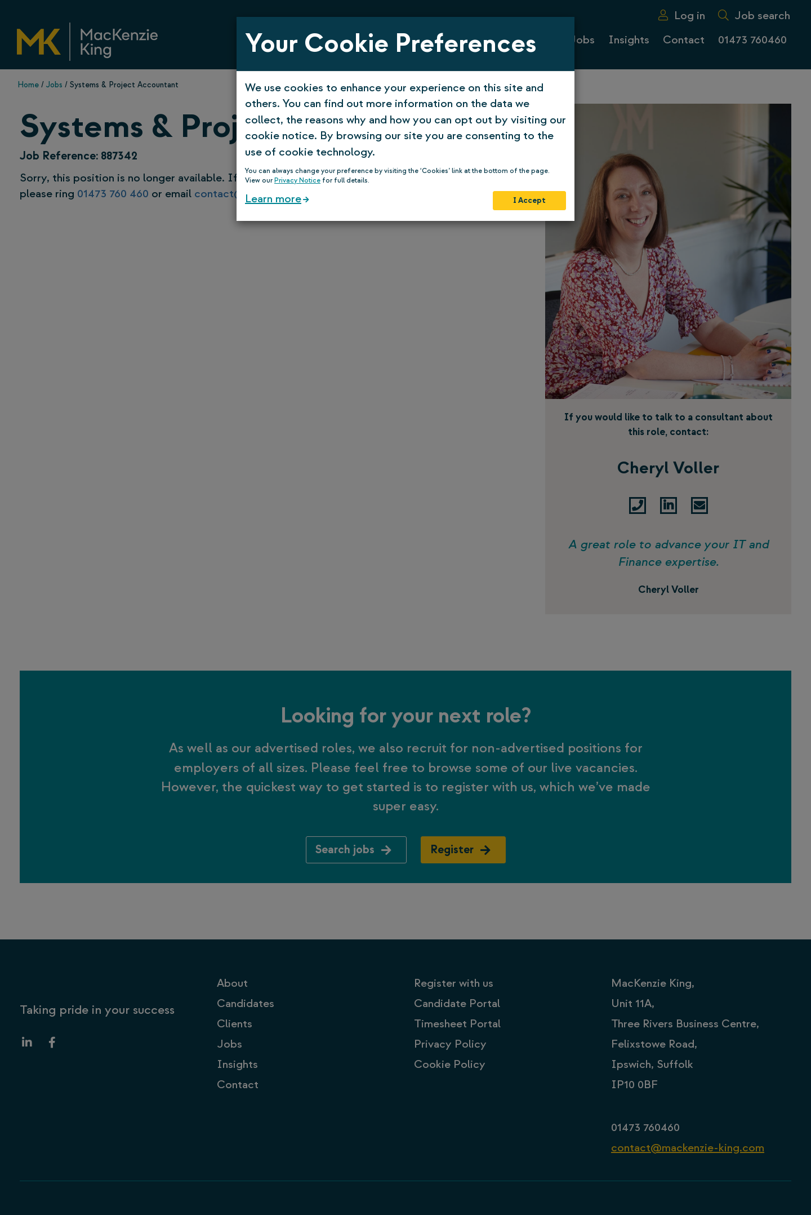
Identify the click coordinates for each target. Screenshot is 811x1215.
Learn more (273, 199)
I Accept (529, 200)
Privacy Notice (297, 180)
